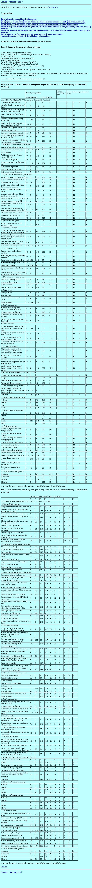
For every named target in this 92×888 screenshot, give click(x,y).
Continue (4, 867)
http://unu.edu (53, 7)
